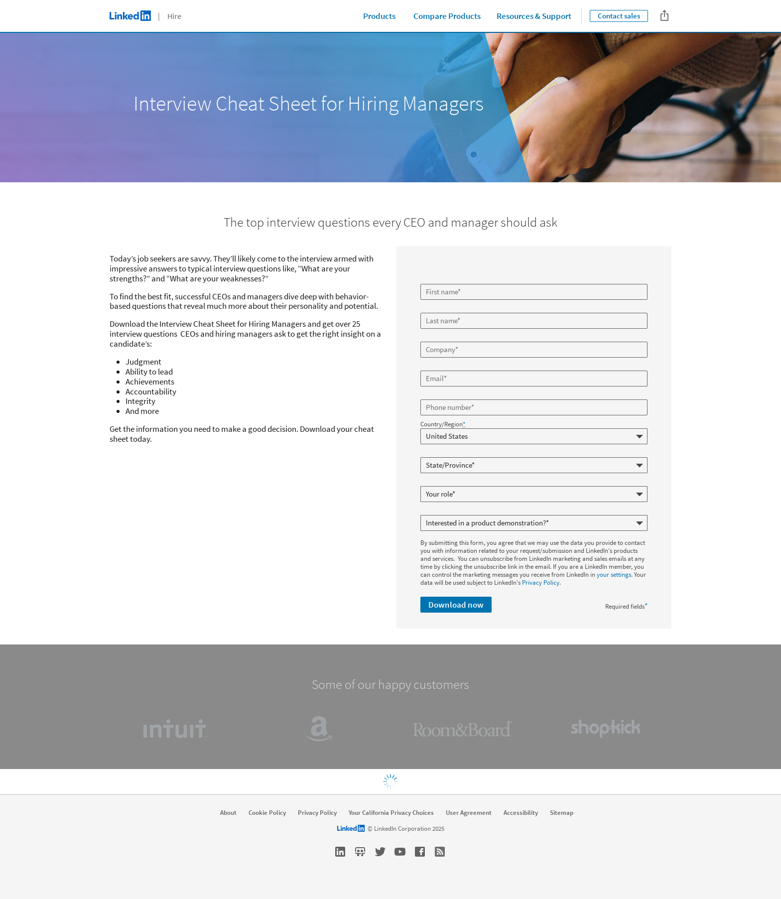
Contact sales (619, 15)
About (228, 813)
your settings (614, 574)
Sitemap (561, 813)
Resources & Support (534, 15)
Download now (456, 604)
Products (379, 15)
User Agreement (469, 813)
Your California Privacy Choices (391, 813)
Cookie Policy (267, 813)
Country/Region (442, 424)
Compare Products (447, 15)
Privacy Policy (540, 582)
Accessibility (521, 813)
